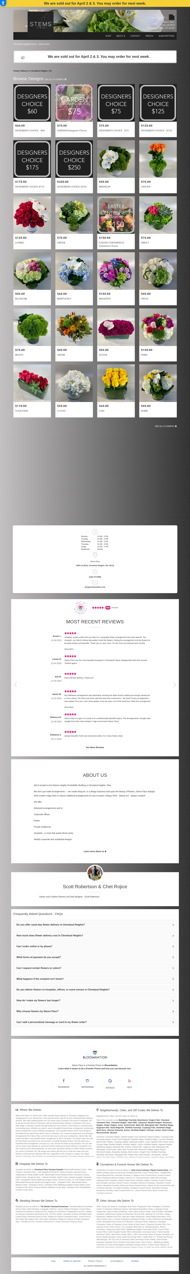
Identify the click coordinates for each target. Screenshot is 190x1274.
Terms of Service (72, 1261)
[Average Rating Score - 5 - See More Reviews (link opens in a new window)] (98, 607)
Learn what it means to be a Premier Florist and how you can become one (94, 1068)
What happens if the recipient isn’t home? (40, 979)
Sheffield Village (166, 1125)
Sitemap (135, 1261)
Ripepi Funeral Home (159, 1170)
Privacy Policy (95, 1261)
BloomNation (110, 1065)
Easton (127, 1130)
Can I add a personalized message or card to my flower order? (51, 1022)
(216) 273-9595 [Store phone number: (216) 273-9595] (95, 577)
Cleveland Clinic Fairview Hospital (48, 1170)
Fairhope (150, 1130)
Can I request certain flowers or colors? (38, 968)
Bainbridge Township (128, 1120)
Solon (120, 1125)
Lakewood (142, 1123)
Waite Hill (140, 1125)
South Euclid (129, 1125)
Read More (94, 1031)
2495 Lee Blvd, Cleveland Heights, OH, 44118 (95, 566)
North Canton (168, 1130)
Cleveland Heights (119, 1123)
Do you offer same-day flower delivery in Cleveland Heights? (50, 924)
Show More (68, 649)
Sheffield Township (133, 1128)
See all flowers (55, 79)
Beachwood (143, 1120)
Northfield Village (163, 1128)
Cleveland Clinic (103, 1123)
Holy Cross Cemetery (140, 1170)
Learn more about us (95, 851)
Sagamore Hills (102, 1128)
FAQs (53, 1261)
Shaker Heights (110, 1125)
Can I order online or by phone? (34, 946)
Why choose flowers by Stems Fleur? (37, 1011)
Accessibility (117, 1261)
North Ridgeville (117, 1128)
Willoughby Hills (152, 1125)
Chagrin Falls (154, 1120)
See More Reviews (95, 747)
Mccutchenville (102, 1133)
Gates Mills (132, 1123)
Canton (158, 1130)
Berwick (113, 1133)
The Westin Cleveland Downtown (54, 1207)
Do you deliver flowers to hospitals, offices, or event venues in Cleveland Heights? (63, 989)
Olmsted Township (115, 1130)
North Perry (101, 1130)
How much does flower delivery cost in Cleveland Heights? (49, 935)
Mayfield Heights (155, 1123)
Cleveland (165, 1120)
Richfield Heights (138, 1130)
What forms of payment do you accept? (38, 957)
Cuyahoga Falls (148, 1128)
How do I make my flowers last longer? (38, 1000)
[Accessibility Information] (3, 3)
